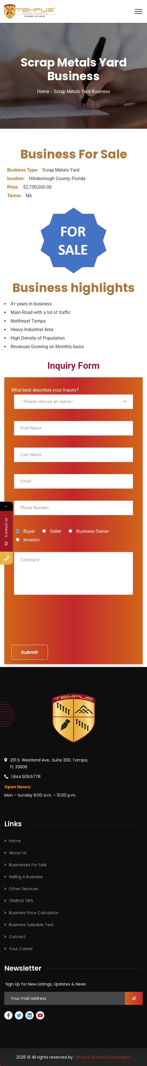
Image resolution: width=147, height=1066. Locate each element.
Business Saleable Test (31, 925)
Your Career (21, 949)
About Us (18, 853)
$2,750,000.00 (29, 187)
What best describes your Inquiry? (72, 402)
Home (43, 91)
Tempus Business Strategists (102, 1057)
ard (76, 170)
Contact (17, 937)
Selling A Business (26, 877)
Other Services (23, 889)
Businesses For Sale (28, 865)
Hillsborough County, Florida (46, 178)
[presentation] (73, 629)
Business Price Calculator (34, 913)
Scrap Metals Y (40, 170)
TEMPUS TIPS (21, 901)
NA (19, 195)
